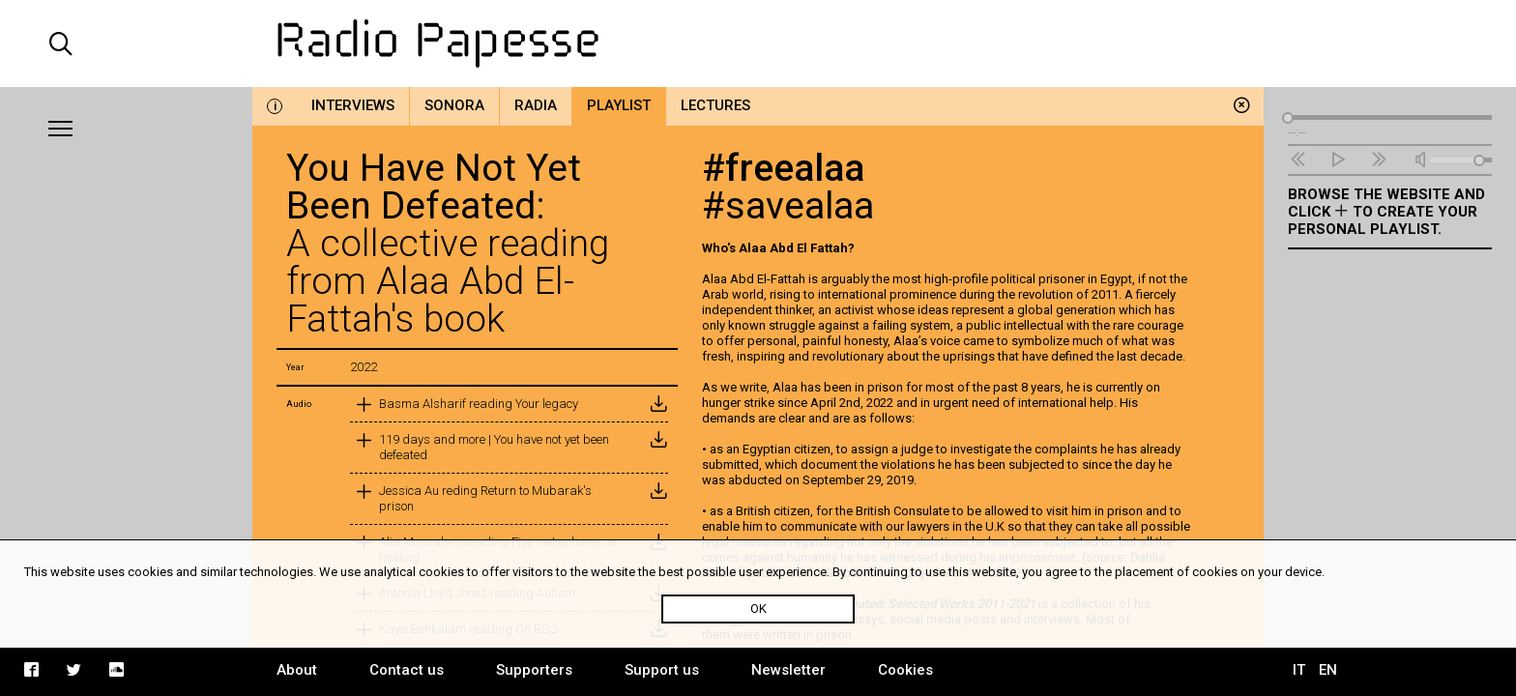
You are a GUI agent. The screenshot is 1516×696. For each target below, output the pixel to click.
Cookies (905, 670)
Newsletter (788, 670)
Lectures (715, 105)
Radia (535, 105)
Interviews (352, 105)
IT (1299, 670)
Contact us (406, 670)
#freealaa (783, 168)
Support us (662, 670)
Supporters (534, 670)
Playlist (619, 105)
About (297, 670)
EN (1328, 670)
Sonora (454, 105)
